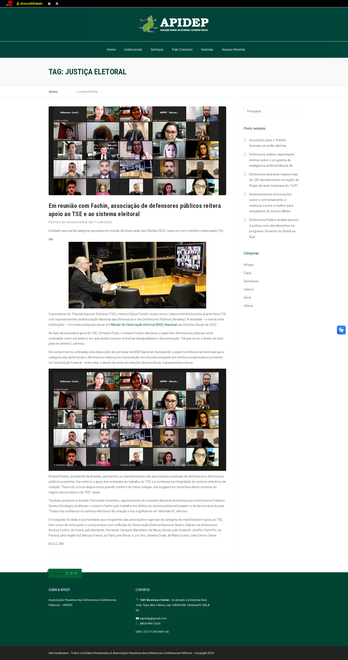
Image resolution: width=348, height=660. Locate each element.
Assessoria (77, 222)
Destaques (251, 281)
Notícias (207, 49)
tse (127, 273)
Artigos (249, 264)
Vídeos (248, 306)
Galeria (248, 289)
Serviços (156, 49)
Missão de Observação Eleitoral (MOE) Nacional (144, 324)
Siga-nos (58, 573)
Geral (247, 297)
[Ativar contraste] (49, 3)
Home (111, 49)
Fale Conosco (182, 49)
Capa (247, 273)
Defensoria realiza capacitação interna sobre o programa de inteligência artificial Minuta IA (272, 160)
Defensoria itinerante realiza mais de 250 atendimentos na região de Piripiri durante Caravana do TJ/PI (274, 180)
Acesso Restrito (233, 49)
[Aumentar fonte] (57, 3)
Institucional (133, 49)
